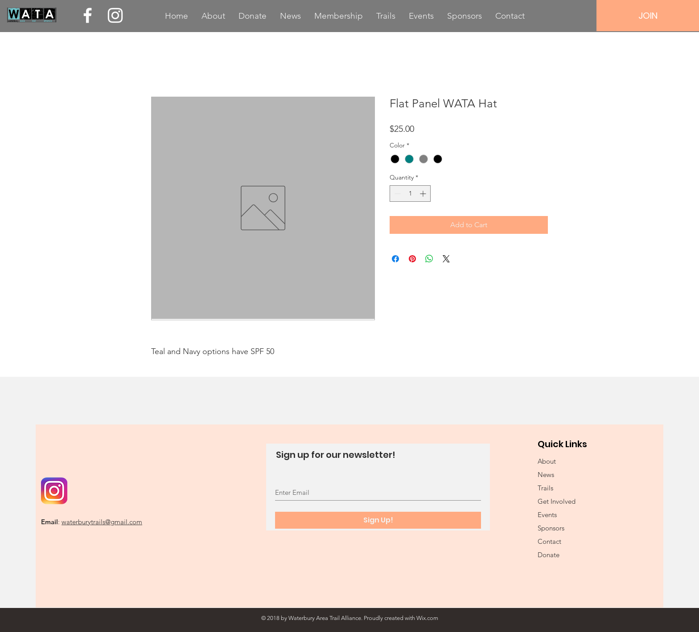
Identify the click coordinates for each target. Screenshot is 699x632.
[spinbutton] (410, 193)
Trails (545, 488)
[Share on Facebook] (395, 258)
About (547, 461)
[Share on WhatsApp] (429, 258)
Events (547, 514)
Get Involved (557, 501)
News (546, 474)
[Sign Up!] (378, 520)
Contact (549, 541)
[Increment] (423, 193)
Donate (548, 554)
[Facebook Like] (96, 460)
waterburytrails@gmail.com (102, 522)
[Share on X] (446, 258)
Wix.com (427, 618)
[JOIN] (647, 15)
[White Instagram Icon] (115, 15)
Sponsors (551, 528)
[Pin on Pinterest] (412, 258)
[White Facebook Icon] (88, 15)
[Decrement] (396, 193)
